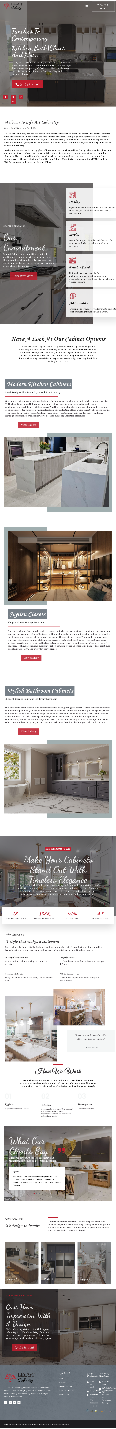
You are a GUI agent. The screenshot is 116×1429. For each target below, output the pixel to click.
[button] (87, 6)
